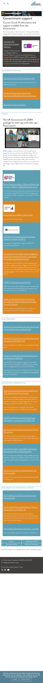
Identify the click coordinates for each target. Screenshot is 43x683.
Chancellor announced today (31, 372)
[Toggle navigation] (4, 3)
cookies (12, 673)
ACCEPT (15, 679)
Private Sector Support (31, 544)
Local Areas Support (12, 544)
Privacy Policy (5, 567)
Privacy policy (25, 679)
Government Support (31, 541)
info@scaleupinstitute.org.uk (11, 563)
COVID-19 (11, 541)
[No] (41, 677)
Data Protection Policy (16, 567)
